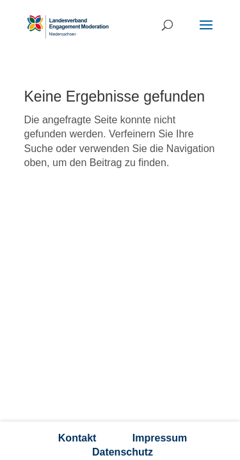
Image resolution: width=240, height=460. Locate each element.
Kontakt (77, 438)
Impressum (159, 438)
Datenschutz (122, 452)
